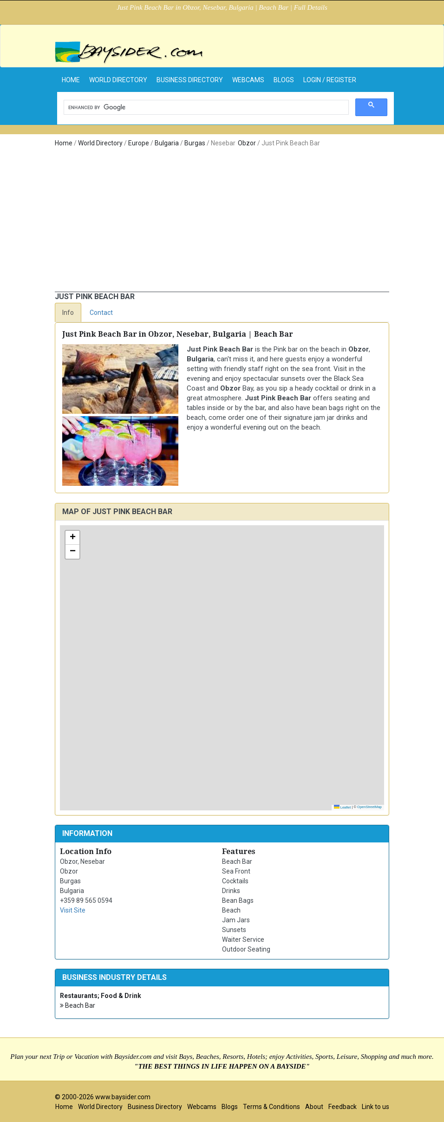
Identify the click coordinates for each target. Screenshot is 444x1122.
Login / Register (329, 80)
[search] (205, 107)
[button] (72, 538)
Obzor (247, 143)
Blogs (284, 80)
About (314, 1106)
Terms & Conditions (271, 1106)
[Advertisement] (222, 222)
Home (63, 143)
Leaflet (342, 807)
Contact (101, 312)
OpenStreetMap (369, 807)
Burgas (194, 143)
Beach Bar (77, 1006)
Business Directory (190, 80)
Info (68, 312)
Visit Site (72, 910)
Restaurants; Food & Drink (100, 995)
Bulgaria (167, 143)
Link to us (375, 1106)
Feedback (342, 1106)
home (71, 80)
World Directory (118, 80)
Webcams (248, 80)
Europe (138, 143)
